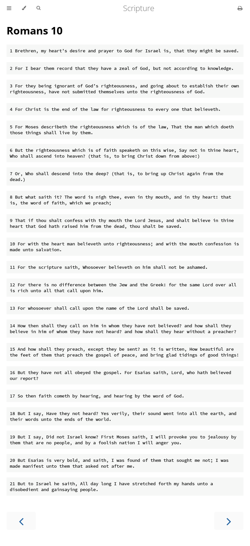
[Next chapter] (228, 521)
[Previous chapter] (21, 521)
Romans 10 (34, 30)
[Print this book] (240, 8)
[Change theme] (24, 8)
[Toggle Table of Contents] (9, 8)
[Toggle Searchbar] (38, 8)
